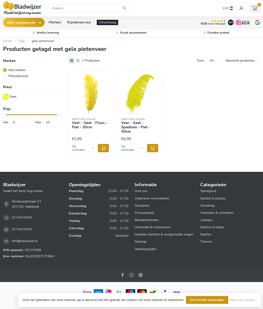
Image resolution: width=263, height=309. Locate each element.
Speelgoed (208, 191)
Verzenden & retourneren (152, 227)
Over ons (141, 191)
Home (7, 41)
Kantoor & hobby (212, 227)
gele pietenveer (43, 41)
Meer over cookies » (243, 300)
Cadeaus (206, 220)
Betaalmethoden (147, 220)
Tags (21, 41)
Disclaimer (142, 205)
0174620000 (22, 217)
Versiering (207, 205)
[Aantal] (93, 148)
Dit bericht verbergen (207, 300)
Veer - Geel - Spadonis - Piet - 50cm (135, 127)
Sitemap (140, 241)
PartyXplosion (18, 76)
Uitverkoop (107, 22)
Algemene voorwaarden (152, 198)
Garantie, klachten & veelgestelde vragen (164, 234)
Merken (55, 22)
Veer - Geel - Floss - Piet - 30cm (89, 125)
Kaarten (205, 234)
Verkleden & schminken (217, 213)
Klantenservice (79, 22)
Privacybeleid (144, 213)
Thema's (206, 241)
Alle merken (17, 70)
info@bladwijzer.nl (25, 241)
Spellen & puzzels (213, 198)
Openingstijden (145, 249)
